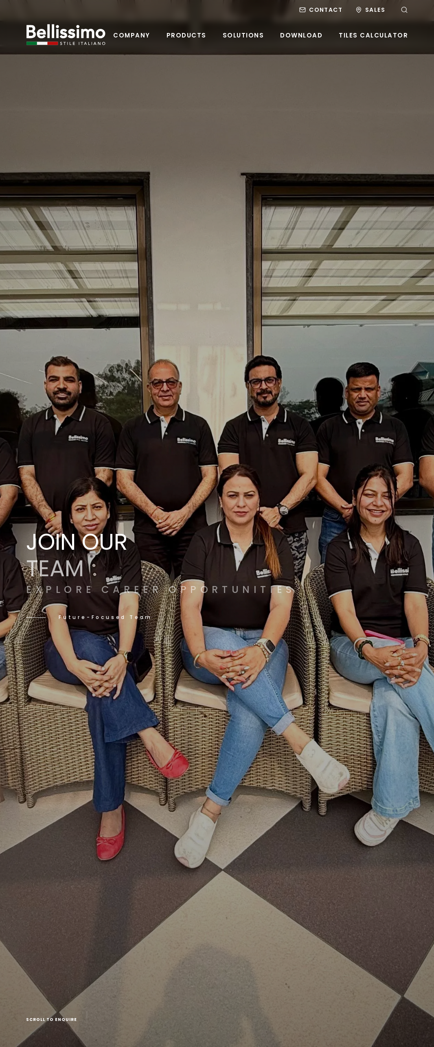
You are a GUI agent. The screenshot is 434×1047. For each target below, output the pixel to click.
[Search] (404, 9)
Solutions (243, 35)
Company (131, 35)
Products (186, 35)
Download (301, 35)
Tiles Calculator (373, 35)
